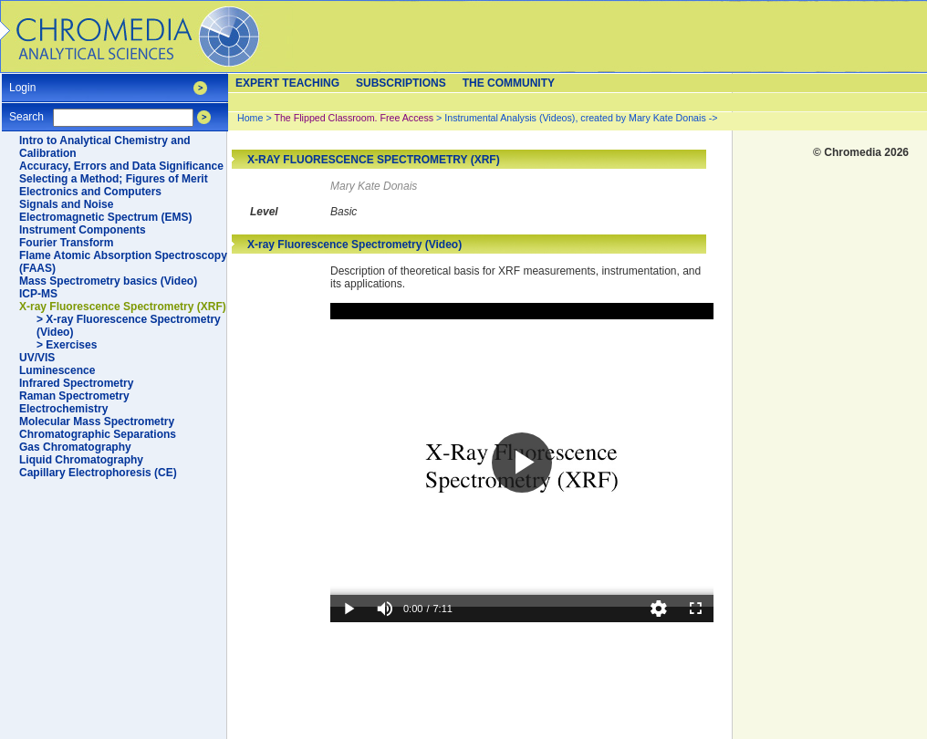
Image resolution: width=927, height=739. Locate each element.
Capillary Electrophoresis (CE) (98, 472)
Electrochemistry (63, 408)
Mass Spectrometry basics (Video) (108, 281)
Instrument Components (82, 230)
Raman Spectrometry (74, 396)
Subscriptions (401, 83)
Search (26, 110)
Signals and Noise (66, 204)
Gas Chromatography (75, 447)
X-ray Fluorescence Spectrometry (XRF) (122, 306)
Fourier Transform (66, 242)
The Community (509, 83)
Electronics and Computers (90, 191)
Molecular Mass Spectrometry (96, 421)
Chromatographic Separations (97, 434)
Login (22, 81)
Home (250, 117)
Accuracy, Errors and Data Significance (121, 166)
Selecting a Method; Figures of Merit (113, 178)
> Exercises (66, 344)
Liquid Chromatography (81, 459)
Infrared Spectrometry (76, 383)
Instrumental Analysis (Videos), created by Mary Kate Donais (574, 117)
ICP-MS (38, 293)
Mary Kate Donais (373, 186)
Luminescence (57, 370)
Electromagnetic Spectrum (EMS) (105, 217)
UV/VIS (37, 357)
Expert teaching (287, 83)
